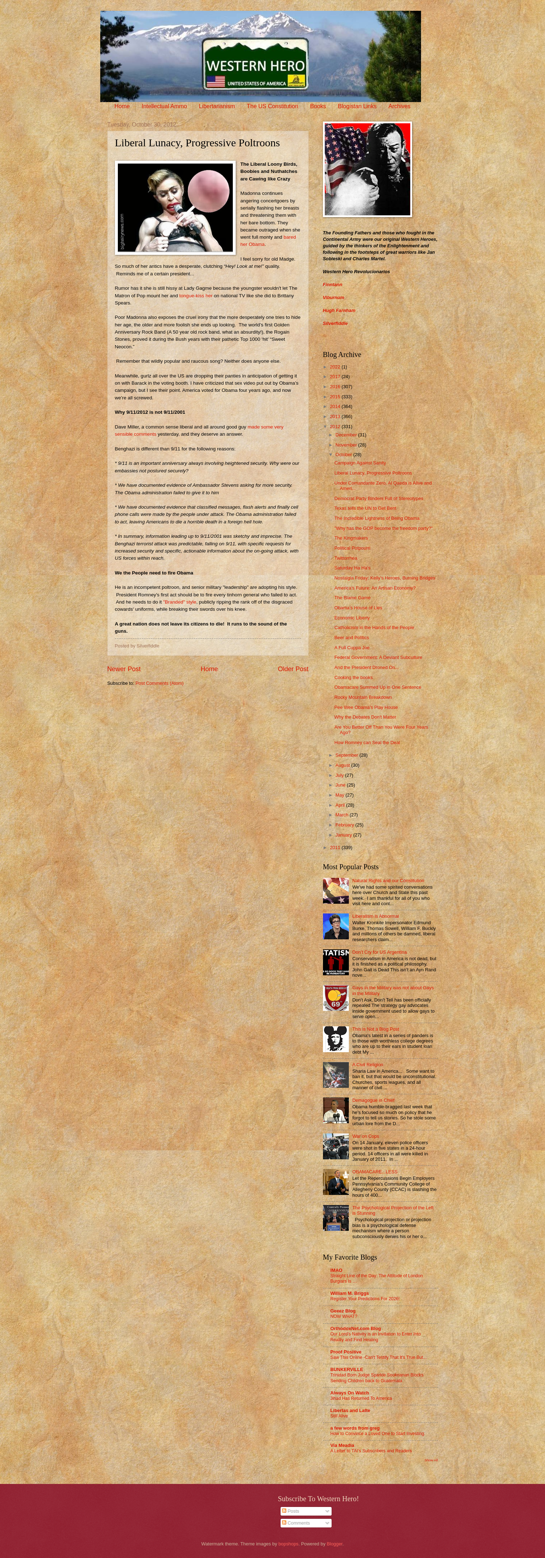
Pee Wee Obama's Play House (366, 707)
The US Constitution (272, 106)
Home (122, 106)
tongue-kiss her (195, 295)
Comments (296, 1523)
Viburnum (334, 297)
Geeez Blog (343, 1311)
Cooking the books (353, 677)
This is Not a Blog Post (375, 1029)
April (341, 805)
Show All (431, 1460)
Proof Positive (346, 1352)
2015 (335, 396)
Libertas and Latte (350, 1410)
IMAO (337, 1270)
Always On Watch (350, 1393)
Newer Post (124, 669)
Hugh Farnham (339, 310)
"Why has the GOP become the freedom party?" (383, 528)
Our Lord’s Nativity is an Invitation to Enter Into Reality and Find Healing (376, 1337)
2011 (335, 847)
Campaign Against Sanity (360, 463)
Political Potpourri (352, 548)
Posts (290, 1511)
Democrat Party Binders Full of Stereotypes (379, 498)
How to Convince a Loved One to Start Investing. (378, 1433)
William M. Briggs (350, 1293)
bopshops (288, 1543)
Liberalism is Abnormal (375, 916)
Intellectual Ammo (164, 106)
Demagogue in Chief (373, 1100)
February (345, 825)
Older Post (293, 669)
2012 (335, 426)
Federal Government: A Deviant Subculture (378, 657)
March (343, 814)
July (340, 775)
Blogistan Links (357, 106)
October (344, 454)
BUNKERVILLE (347, 1369)
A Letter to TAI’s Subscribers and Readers (371, 1450)
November (347, 445)
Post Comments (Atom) (159, 683)
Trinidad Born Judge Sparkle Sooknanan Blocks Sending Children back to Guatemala (377, 1378)
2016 (335, 386)
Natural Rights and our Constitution (388, 880)
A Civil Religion (367, 1064)
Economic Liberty (352, 617)
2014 (335, 406)
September (348, 755)
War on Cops (365, 1136)
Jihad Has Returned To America (361, 1398)
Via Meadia (342, 1445)
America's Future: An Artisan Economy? (375, 588)
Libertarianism (217, 106)
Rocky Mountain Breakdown (363, 697)
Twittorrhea (345, 558)
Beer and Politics (351, 637)
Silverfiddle (335, 323)
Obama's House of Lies (358, 607)
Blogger (335, 1543)
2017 (335, 376)
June (341, 785)
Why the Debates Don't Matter (365, 717)
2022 (335, 367)
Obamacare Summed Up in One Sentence (377, 687)
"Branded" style (179, 602)
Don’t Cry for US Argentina (379, 952)
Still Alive (339, 1416)
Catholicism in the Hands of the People (374, 627)
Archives (399, 106)
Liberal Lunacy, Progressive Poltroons (373, 473)
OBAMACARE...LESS (375, 1171)
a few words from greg (355, 1428)
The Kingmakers (351, 538)
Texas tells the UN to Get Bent (365, 508)
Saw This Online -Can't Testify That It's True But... (379, 1357)
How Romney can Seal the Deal (367, 742)
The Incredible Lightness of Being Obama (377, 518)
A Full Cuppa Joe (352, 647)
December (347, 434)
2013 (335, 416)
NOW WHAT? (344, 1316)
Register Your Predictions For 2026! (365, 1298)
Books (318, 106)
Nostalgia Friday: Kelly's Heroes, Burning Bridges (384, 578)
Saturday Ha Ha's (352, 567)
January (344, 835)
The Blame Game (352, 597)
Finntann (332, 284)
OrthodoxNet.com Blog (356, 1328)
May (341, 795)
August (343, 765)
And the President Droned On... (366, 667)
